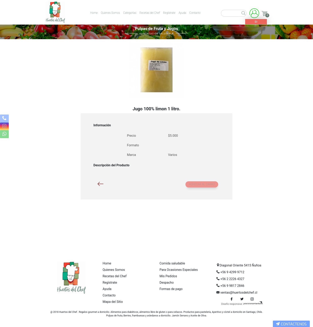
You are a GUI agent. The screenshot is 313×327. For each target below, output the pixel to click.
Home (94, 12)
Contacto (194, 12)
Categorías (129, 12)
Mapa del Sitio (113, 302)
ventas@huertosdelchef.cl (238, 292)
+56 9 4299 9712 (232, 272)
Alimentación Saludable (156, 34)
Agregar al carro (202, 184)
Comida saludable (172, 263)
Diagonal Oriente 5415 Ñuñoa (240, 265)
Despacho (166, 282)
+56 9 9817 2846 (232, 286)
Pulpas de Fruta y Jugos (156, 28)
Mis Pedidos (168, 276)
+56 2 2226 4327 (232, 279)
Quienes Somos (110, 12)
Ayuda (182, 12)
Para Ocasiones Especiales (178, 270)
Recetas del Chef (150, 12)
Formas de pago (170, 289)
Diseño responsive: (232, 303)
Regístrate (169, 12)
